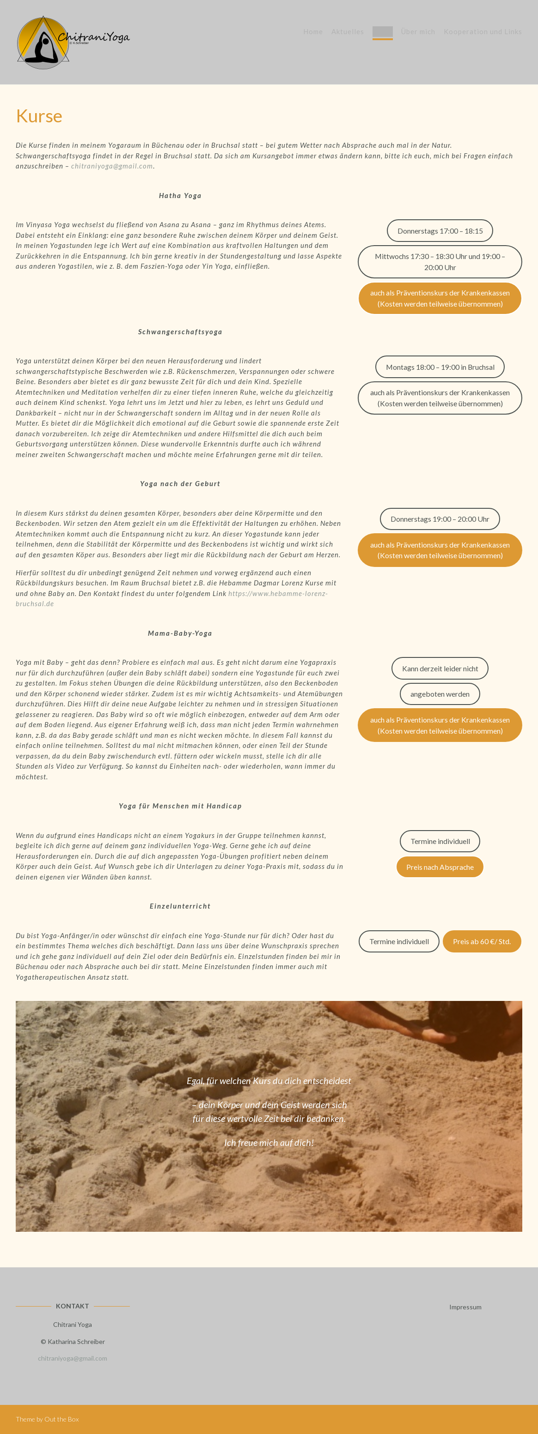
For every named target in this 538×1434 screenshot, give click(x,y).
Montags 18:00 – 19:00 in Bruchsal (440, 366)
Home (313, 32)
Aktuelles (347, 32)
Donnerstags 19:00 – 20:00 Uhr (440, 518)
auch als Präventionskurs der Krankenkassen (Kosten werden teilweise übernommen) (440, 298)
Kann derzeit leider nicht (440, 668)
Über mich (418, 32)
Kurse (383, 32)
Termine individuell (440, 841)
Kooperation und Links (483, 32)
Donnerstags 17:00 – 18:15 (440, 230)
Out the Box (61, 1419)
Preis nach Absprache (440, 866)
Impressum (465, 1307)
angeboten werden (440, 693)
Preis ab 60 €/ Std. (482, 941)
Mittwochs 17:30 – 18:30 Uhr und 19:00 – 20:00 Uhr (440, 261)
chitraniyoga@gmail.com (112, 166)
